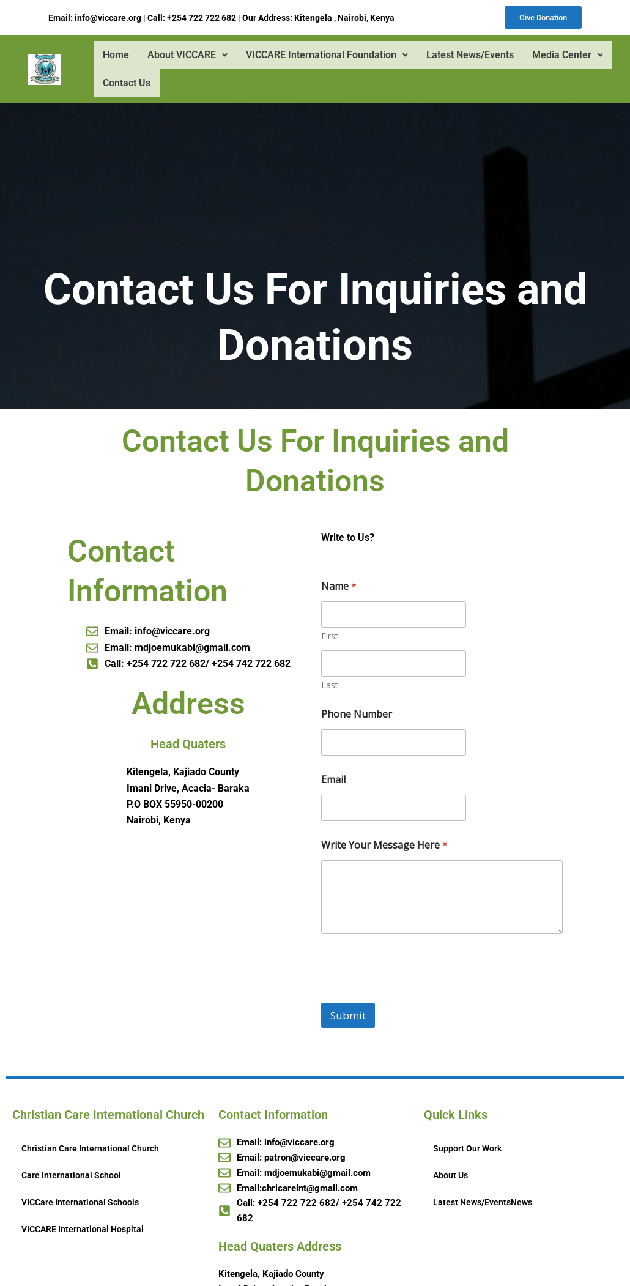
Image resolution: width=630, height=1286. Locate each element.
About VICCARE (187, 56)
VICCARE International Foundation (326, 56)
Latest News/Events (469, 56)
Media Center (567, 56)
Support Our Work (467, 1149)
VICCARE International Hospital (82, 1230)
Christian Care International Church (90, 1149)
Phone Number (356, 715)
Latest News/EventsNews (482, 1203)
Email (333, 781)
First (329, 637)
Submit (348, 1016)
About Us (450, 1176)
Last (329, 686)
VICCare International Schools (80, 1203)
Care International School (71, 1176)
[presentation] (414, 996)
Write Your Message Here (384, 846)
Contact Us (126, 84)
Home (115, 56)
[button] (187, 56)
